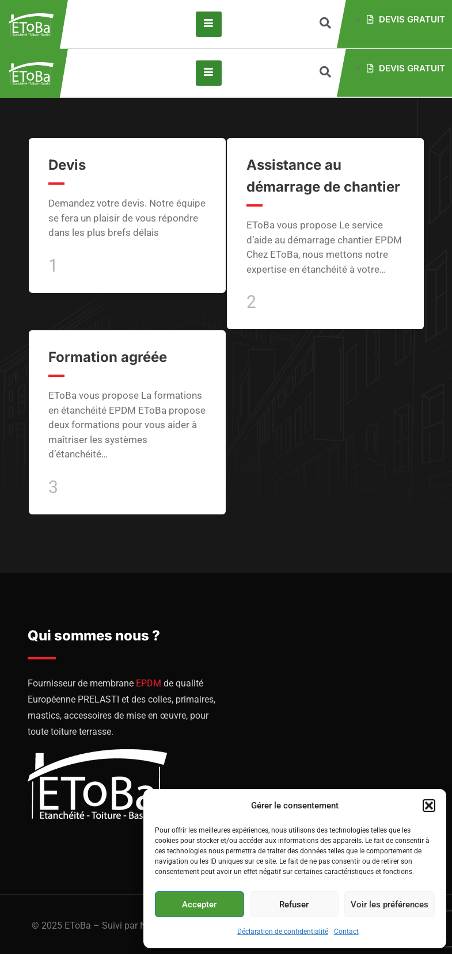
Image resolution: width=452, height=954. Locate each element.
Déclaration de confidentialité (282, 932)
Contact (346, 932)
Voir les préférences (389, 904)
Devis (67, 165)
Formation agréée (107, 357)
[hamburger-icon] (209, 24)
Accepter (199, 904)
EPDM (148, 683)
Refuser (294, 904)
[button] (429, 805)
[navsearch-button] (325, 24)
